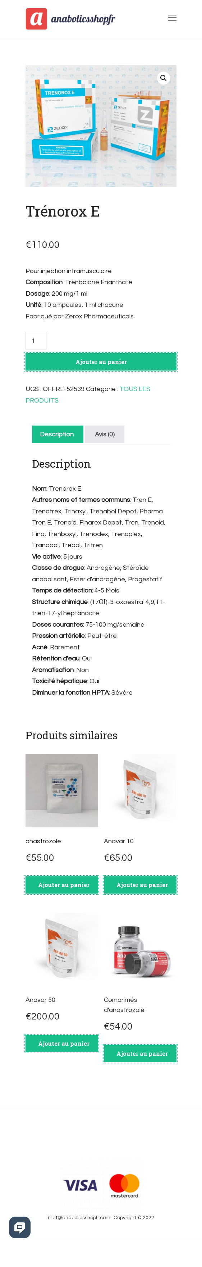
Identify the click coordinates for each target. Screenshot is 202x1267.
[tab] (56, 434)
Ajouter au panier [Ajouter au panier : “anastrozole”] (63, 885)
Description (57, 434)
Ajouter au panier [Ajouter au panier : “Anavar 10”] (142, 885)
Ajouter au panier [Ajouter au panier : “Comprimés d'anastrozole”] (142, 1053)
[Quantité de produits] (36, 341)
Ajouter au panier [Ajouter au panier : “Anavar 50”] (63, 1043)
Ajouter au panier (101, 361)
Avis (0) (105, 434)
